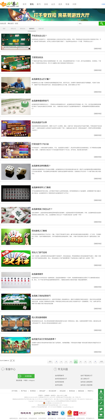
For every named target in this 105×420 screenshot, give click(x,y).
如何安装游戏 (59, 382)
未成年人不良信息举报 (38, 407)
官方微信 (101, 411)
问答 (74, 4)
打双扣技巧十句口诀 (40, 144)
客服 (67, 4)
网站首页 (11, 23)
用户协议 (24, 391)
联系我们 (33, 391)
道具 (60, 4)
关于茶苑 (14, 391)
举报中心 (90, 391)
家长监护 (42, 391)
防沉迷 (101, 393)
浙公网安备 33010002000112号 (52, 403)
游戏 (46, 4)
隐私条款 (81, 391)
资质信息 (72, 391)
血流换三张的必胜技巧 (41, 296)
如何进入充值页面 (86, 385)
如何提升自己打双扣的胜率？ (44, 339)
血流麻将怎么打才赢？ (41, 79)
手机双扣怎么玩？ (39, 36)
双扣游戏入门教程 (39, 231)
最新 (4, 28)
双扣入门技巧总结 (39, 252)
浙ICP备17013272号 (59, 399)
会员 (53, 4)
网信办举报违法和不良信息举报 (46, 405)
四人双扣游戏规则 (39, 317)
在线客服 (28, 376)
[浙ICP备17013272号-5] (35, 399)
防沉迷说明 (52, 391)
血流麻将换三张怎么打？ (42, 209)
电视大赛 (41, 28)
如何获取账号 (59, 375)
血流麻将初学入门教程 (41, 187)
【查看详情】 (97, 48)
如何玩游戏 (58, 385)
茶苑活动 (22, 28)
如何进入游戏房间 (86, 382)
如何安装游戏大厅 (61, 379)
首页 (24, 4)
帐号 (39, 4)
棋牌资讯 (31, 28)
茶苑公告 (13, 28)
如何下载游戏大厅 (86, 375)
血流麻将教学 (37, 274)
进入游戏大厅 (85, 379)
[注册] (103, 4)
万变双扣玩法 (37, 57)
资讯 (32, 4)
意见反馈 (63, 391)
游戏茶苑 (9, 4)
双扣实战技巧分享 (39, 122)
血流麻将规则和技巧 (40, 101)
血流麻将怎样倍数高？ (41, 166)
